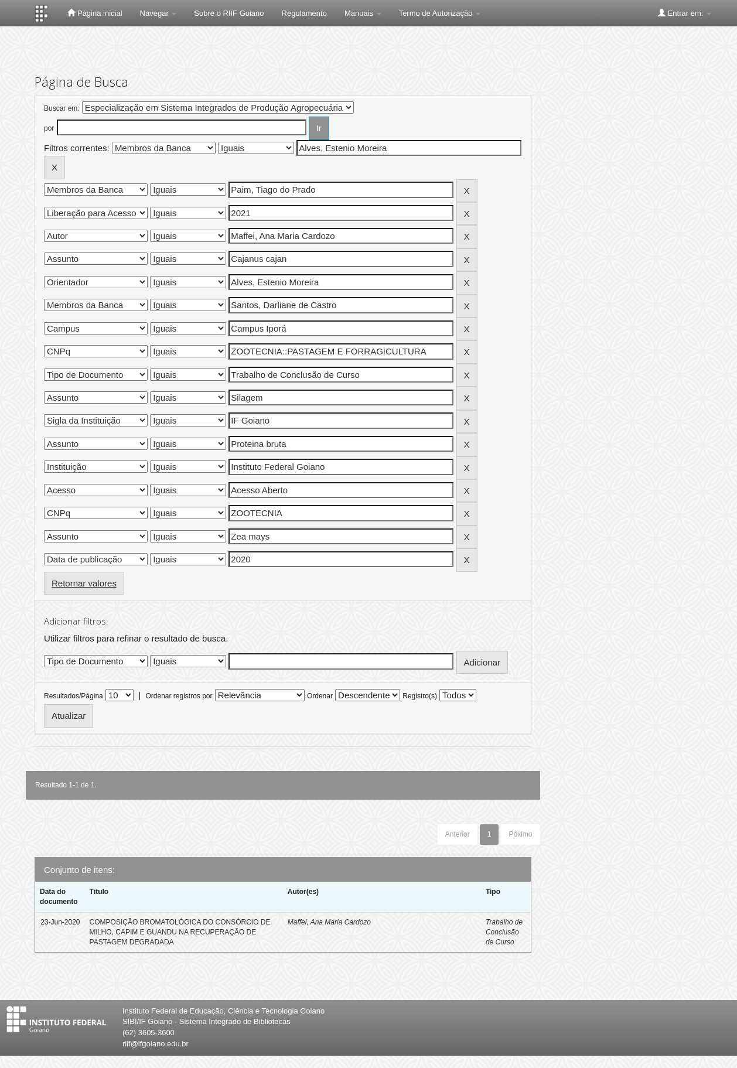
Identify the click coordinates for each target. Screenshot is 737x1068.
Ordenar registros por (178, 696)
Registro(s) (419, 696)
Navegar (158, 13)
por (49, 128)
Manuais (362, 13)
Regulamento (304, 13)
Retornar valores (84, 583)
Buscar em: (62, 108)
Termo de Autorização (439, 13)
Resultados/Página (73, 696)
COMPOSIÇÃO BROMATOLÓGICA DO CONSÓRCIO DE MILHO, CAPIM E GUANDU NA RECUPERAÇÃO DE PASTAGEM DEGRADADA (180, 932)
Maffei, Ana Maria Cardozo (329, 922)
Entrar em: (684, 13)
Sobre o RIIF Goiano (229, 13)
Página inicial (94, 13)
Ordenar (320, 696)
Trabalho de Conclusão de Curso (504, 932)
